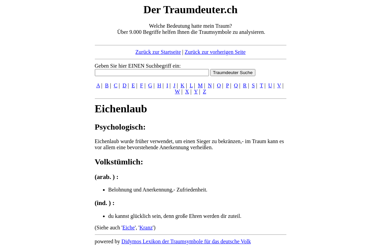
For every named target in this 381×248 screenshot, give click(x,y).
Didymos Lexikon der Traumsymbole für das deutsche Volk (186, 241)
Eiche (128, 227)
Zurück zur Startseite (158, 52)
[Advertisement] (53, 104)
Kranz (146, 227)
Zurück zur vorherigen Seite (215, 52)
